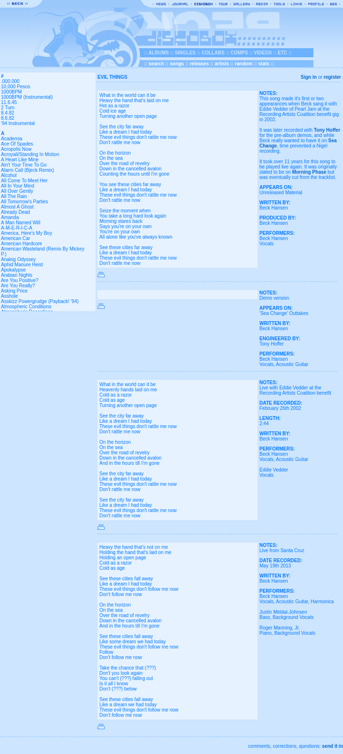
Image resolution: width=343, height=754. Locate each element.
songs (176, 63)
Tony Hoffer (327, 130)
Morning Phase (309, 172)
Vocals (266, 243)
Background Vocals (293, 617)
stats (263, 63)
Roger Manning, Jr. (279, 627)
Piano (265, 633)
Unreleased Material (280, 192)
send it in (332, 746)
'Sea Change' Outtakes (283, 313)
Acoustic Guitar (292, 364)
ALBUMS (159, 52)
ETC (282, 52)
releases (199, 63)
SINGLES (185, 52)
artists (221, 63)
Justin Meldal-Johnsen (283, 612)
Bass (264, 617)
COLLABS (213, 52)
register (332, 77)
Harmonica (322, 601)
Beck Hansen (273, 207)
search (156, 63)
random (244, 63)
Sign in (309, 77)
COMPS (239, 52)
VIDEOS (263, 52)
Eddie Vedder (273, 469)
